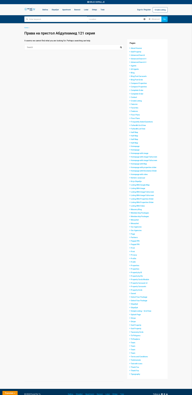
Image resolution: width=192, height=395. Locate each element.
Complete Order (137, 89)
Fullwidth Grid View (138, 124)
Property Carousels (139, 282)
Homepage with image (140, 151)
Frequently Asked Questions (142, 120)
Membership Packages (140, 210)
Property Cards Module (140, 275)
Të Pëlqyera (135, 330)
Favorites (134, 107)
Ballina (45, 10)
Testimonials (136, 354)
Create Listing (160, 10)
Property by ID (136, 268)
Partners (134, 234)
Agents (134, 65)
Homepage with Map (139, 161)
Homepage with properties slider (144, 165)
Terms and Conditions (140, 350)
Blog (133, 72)
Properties (135, 261)
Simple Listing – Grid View (141, 306)
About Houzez (136, 48)
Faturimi (134, 103)
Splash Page (136, 309)
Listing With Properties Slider (142, 196)
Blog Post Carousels (139, 76)
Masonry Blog (136, 206)
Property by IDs (137, 271)
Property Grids (137, 285)
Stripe (133, 313)
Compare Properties (139, 83)
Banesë (77, 10)
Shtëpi (94, 10)
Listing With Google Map (140, 182)
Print (133, 244)
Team (133, 337)
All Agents (135, 69)
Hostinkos (37, 390)
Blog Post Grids (137, 79)
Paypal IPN (135, 237)
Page (133, 230)
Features (134, 110)
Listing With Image (138, 186)
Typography (135, 368)
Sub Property (136, 319)
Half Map (134, 131)
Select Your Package (139, 292)
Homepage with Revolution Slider (144, 168)
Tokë (102, 10)
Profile (133, 254)
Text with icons (137, 357)
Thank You (135, 361)
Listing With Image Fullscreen (143, 189)
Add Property (136, 52)
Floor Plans (135, 113)
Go (164, 19)
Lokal (86, 10)
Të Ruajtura (135, 333)
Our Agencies (136, 223)
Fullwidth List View (138, 127)
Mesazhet (135, 216)
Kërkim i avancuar (138, 175)
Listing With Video (138, 203)
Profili (133, 258)
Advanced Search (138, 55)
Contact (134, 96)
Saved (133, 289)
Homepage (135, 144)
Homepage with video (139, 172)
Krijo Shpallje (136, 179)
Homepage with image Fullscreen (144, 155)
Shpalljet (55, 10)
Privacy (134, 251)
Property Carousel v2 (139, 278)
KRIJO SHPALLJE (97, 2)
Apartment (66, 10)
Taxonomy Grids (137, 326)
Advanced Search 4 (138, 58)
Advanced (154, 19)
